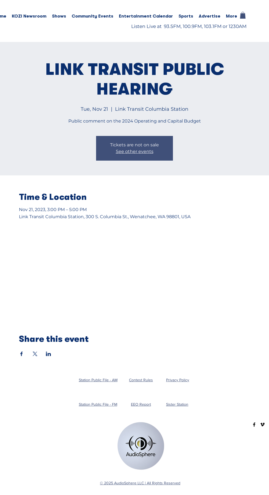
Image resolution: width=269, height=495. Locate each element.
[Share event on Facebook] (21, 354)
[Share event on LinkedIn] (48, 354)
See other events (134, 151)
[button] (59, 16)
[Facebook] (254, 424)
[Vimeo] (262, 424)
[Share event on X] (35, 354)
